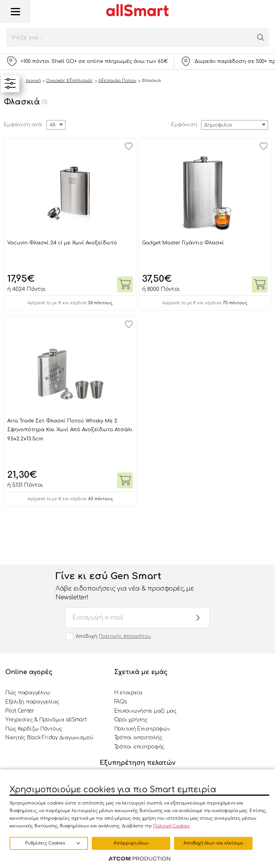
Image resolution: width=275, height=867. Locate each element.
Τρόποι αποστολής (138, 737)
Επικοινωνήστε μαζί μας (145, 711)
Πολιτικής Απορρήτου (125, 636)
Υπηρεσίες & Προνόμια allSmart (45, 719)
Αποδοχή (113, 636)
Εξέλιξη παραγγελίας (32, 702)
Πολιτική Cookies (171, 826)
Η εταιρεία (128, 692)
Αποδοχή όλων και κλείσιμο (213, 843)
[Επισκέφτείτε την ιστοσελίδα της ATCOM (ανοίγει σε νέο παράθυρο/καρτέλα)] (139, 859)
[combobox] (234, 125)
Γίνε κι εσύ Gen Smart (130, 586)
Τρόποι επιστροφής (139, 747)
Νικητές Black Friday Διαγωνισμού (49, 737)
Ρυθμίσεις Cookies (45, 843)
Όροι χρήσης (131, 719)
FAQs (120, 702)
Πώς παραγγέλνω (27, 692)
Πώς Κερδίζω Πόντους (33, 729)
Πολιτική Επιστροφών (142, 729)
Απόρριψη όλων (131, 843)
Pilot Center (19, 711)
